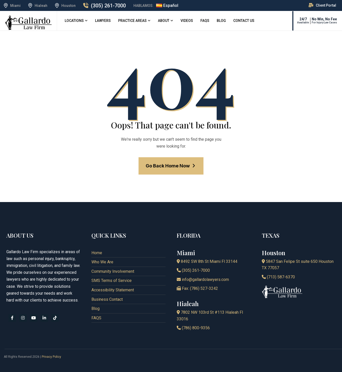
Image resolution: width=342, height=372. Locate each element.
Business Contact (107, 299)
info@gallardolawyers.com (203, 279)
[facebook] (12, 318)
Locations (74, 21)
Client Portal (326, 5)
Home (96, 252)
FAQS (204, 21)
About (163, 21)
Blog (221, 21)
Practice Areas (132, 21)
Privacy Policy (51, 357)
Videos (187, 21)
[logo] (28, 22)
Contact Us (243, 21)
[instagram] (23, 318)
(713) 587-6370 (278, 277)
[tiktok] (55, 318)
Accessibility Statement (112, 290)
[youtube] (33, 318)
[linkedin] (44, 318)
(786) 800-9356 (193, 327)
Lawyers (103, 21)
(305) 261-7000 (108, 5)
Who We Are (102, 262)
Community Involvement (112, 271)
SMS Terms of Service (111, 280)
